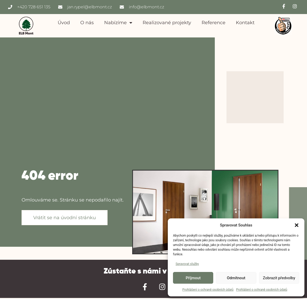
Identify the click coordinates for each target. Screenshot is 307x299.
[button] (296, 225)
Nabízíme (118, 23)
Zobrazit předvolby (279, 278)
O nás (87, 22)
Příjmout (193, 278)
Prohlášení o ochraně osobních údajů (207, 289)
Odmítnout (236, 278)
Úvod (64, 22)
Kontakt (245, 22)
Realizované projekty (167, 22)
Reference (213, 22)
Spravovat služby (187, 264)
